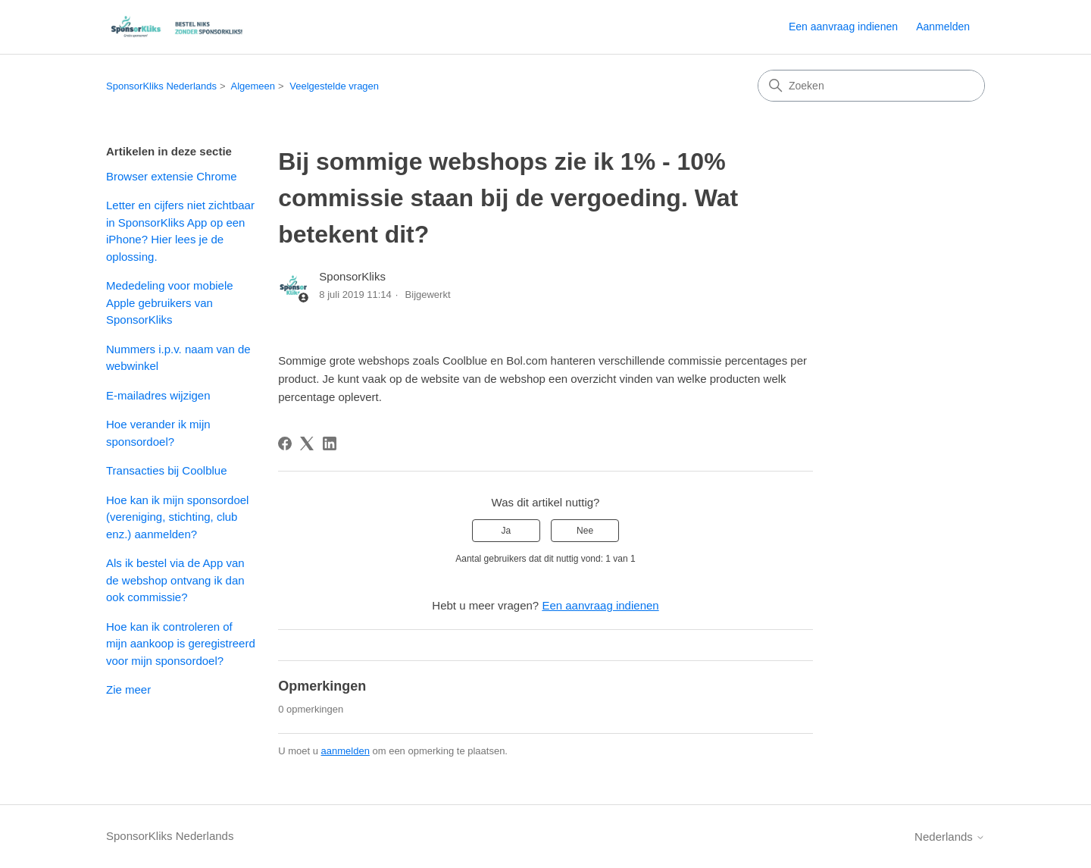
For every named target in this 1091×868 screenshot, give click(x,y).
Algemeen (252, 86)
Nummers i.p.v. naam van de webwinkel (178, 358)
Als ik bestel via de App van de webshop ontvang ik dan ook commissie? (175, 579)
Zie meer (128, 689)
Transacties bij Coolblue (166, 470)
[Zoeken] (871, 86)
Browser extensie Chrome (171, 176)
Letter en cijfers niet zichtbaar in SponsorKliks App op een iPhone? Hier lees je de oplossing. (180, 231)
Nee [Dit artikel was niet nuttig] (585, 530)
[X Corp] (307, 443)
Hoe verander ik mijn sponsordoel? (158, 433)
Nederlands (949, 836)
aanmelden (345, 751)
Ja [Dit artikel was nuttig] (506, 530)
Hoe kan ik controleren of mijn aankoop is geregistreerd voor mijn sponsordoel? (180, 643)
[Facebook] (285, 443)
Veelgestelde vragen (334, 86)
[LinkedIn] (329, 443)
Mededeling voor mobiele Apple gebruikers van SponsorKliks (169, 302)
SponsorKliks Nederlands (161, 86)
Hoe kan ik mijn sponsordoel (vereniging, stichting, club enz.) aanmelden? (177, 517)
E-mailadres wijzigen (158, 395)
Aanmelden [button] (943, 26)
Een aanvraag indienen (843, 26)
